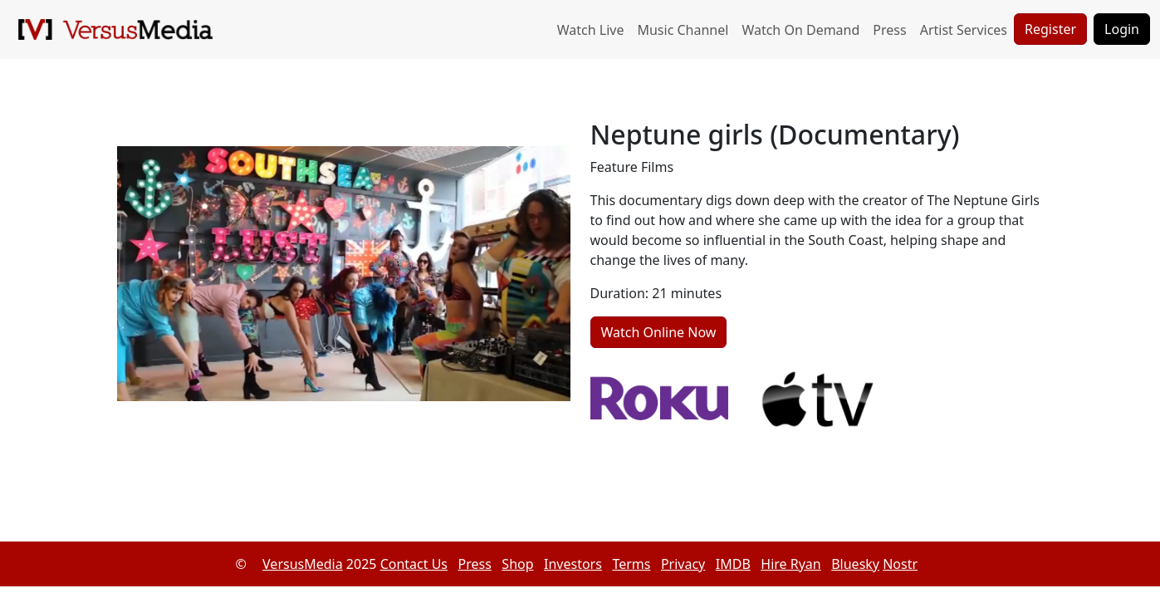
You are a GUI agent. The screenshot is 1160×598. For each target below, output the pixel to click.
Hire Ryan (790, 564)
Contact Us (414, 564)
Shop (517, 564)
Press (889, 30)
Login (1121, 29)
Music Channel (682, 30)
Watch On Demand (800, 30)
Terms (631, 564)
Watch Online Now (659, 332)
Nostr (900, 564)
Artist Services (963, 30)
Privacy (683, 564)
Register (1050, 29)
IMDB (733, 564)
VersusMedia (302, 564)
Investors (573, 564)
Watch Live (590, 30)
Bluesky (855, 564)
